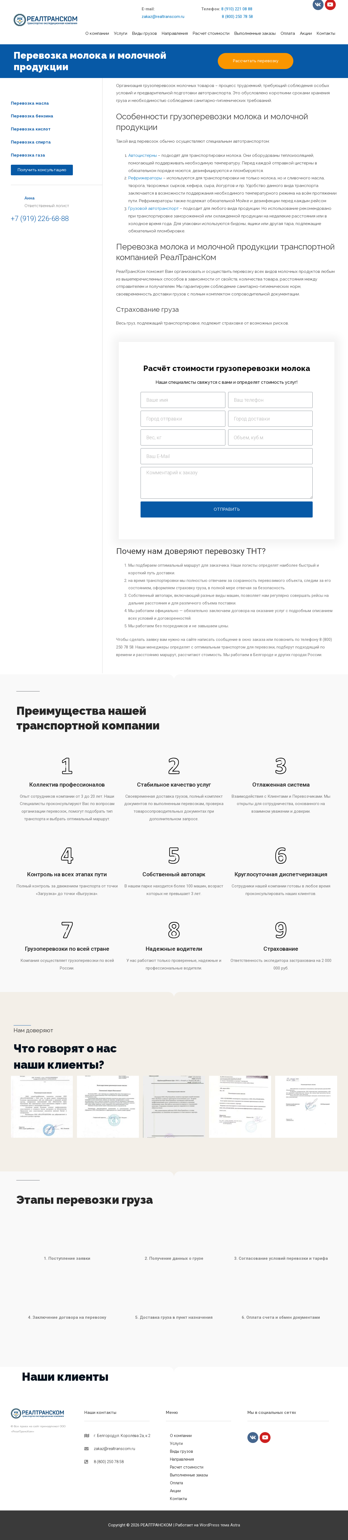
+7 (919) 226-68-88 (40, 218)
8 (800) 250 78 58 (227, 16)
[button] (255, 61)
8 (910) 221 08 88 (236, 9)
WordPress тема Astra (220, 1525)
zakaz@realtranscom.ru (163, 16)
